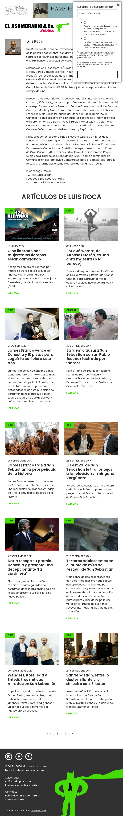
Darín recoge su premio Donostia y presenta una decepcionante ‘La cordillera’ (30, 567)
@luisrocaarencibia (53, 182)
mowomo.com (38, 810)
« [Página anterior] (47, 733)
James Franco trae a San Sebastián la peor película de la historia (32, 469)
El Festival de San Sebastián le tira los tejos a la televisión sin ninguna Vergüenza (90, 471)
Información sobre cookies (22, 785)
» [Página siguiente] (72, 733)
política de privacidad (104, 777)
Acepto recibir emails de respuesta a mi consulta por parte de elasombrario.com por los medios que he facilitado (100, 762)
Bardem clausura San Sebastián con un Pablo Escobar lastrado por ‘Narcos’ (88, 357)
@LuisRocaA (44, 175)
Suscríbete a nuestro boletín (95, 739)
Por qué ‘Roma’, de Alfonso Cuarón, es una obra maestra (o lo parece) (87, 257)
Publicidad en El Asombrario (22, 795)
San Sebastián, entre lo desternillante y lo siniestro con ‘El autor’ (87, 679)
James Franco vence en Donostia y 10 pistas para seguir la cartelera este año (30, 357)
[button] (37, 27)
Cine (10, 210)
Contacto (11, 792)
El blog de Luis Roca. (104, 60)
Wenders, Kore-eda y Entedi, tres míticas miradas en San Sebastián (32, 679)
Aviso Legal (12, 777)
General (71, 310)
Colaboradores (14, 799)
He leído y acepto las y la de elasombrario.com (100, 777)
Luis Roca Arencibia (52, 179)
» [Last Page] (76, 733)
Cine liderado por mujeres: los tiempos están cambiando (27, 255)
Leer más (13, 293)
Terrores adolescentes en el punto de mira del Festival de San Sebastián (90, 565)
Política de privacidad (18, 781)
